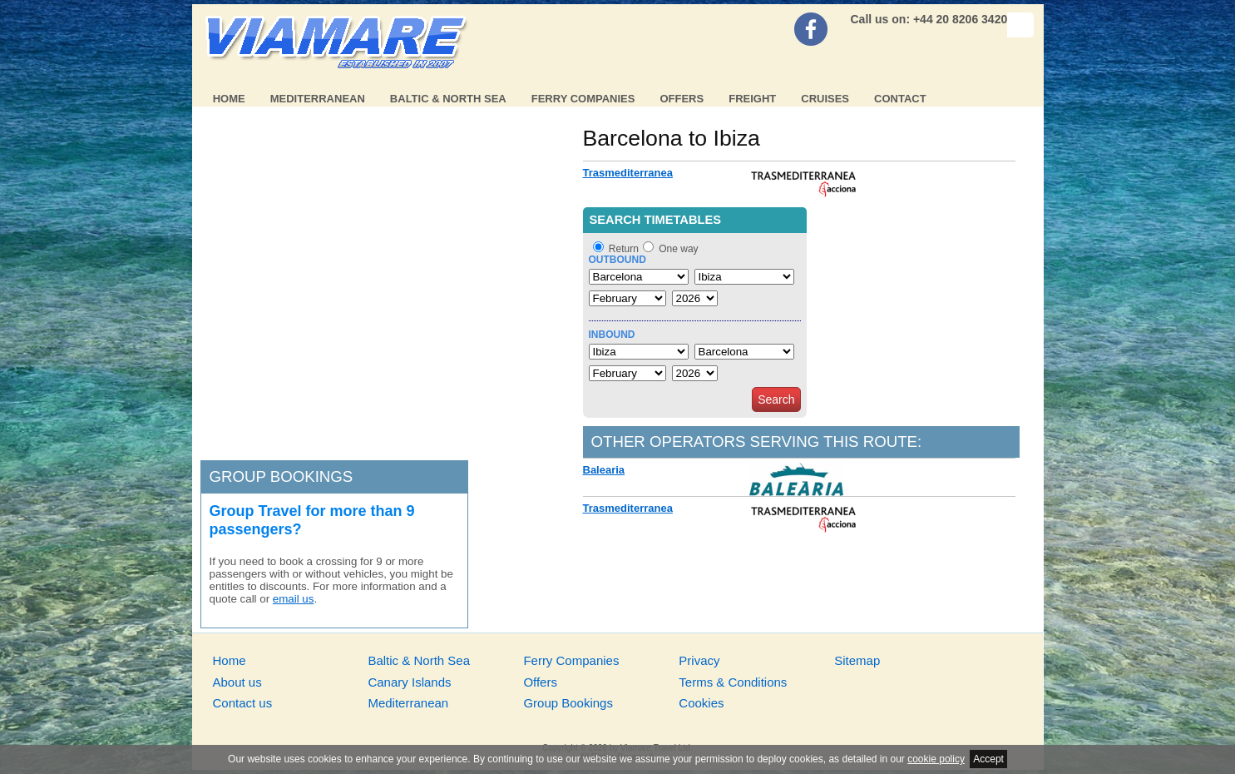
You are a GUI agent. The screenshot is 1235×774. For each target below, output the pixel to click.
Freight (752, 98)
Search (776, 399)
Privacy (699, 660)
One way (678, 249)
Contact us (243, 703)
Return (624, 249)
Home (229, 98)
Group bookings (281, 476)
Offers (681, 98)
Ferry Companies (583, 98)
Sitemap (857, 660)
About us (237, 682)
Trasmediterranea (628, 172)
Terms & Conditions (733, 682)
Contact (900, 98)
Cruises (825, 98)
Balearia (604, 470)
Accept (988, 759)
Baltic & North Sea (448, 98)
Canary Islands (409, 682)
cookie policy (936, 759)
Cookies (701, 703)
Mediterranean (317, 98)
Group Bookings (568, 703)
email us (293, 599)
